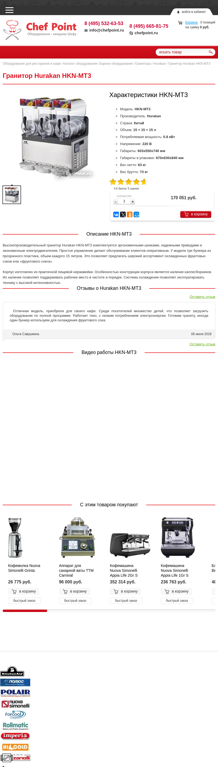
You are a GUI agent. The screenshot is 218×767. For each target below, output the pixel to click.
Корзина (191, 22)
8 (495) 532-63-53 (103, 23)
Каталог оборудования (80, 64)
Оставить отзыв (202, 297)
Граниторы (143, 64)
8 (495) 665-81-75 (149, 26)
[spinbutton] (124, 201)
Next (208, 672)
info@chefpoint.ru (104, 30)
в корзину (196, 214)
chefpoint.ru (144, 32)
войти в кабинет (194, 12)
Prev (10, 672)
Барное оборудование (116, 64)
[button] (133, 202)
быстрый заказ (24, 601)
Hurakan (160, 64)
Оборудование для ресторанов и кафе (32, 64)
